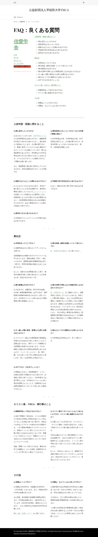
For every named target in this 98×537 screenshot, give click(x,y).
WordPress (32, 534)
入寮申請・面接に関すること (45, 37)
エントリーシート (39, 192)
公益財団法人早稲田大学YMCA (49, 10)
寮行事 (16, 58)
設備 (15, 55)
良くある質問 (18, 64)
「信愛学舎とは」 (58, 292)
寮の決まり (18, 61)
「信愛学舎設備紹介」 (60, 251)
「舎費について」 (26, 513)
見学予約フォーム (39, 136)
